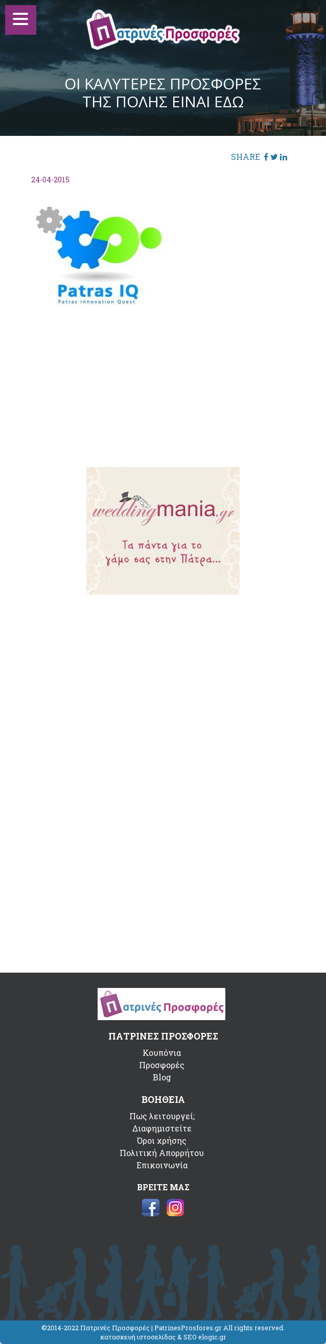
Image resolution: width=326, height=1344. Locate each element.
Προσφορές (161, 1064)
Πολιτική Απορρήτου (162, 1152)
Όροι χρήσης (162, 1140)
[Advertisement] (163, 379)
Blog (162, 1077)
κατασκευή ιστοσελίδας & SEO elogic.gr (163, 1336)
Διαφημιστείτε (162, 1128)
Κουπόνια (162, 1052)
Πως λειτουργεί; (162, 1116)
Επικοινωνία (162, 1165)
